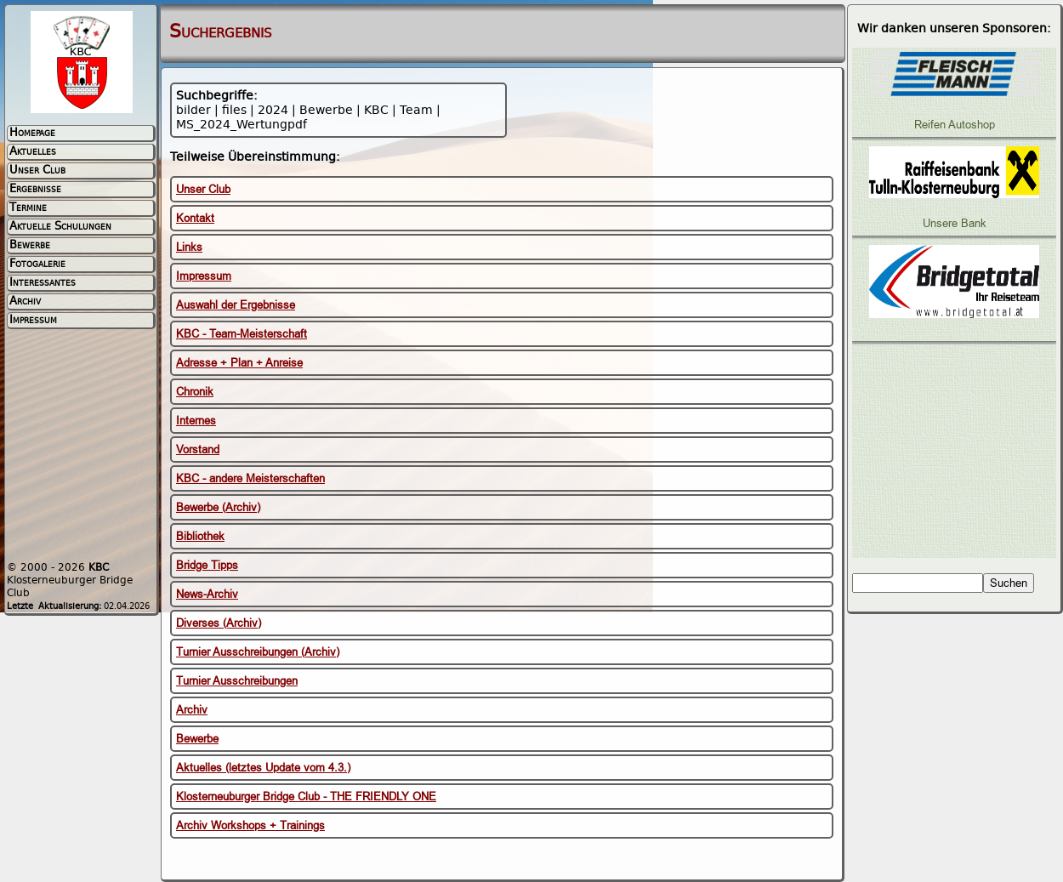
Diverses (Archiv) (218, 623)
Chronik (194, 391)
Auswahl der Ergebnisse (235, 305)
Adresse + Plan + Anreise (239, 363)
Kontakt (195, 218)
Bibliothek (200, 536)
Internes (196, 420)
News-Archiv (207, 594)
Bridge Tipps (207, 565)
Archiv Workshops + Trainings (250, 825)
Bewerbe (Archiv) (218, 507)
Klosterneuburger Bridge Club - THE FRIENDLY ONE (306, 796)
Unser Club (203, 189)
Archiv (191, 710)
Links (189, 247)
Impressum (203, 276)
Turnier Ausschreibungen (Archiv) (257, 652)
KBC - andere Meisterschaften (250, 478)
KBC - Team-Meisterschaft (241, 334)
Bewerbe (197, 738)
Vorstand (197, 449)
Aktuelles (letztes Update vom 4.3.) (263, 767)
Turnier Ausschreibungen (237, 681)
